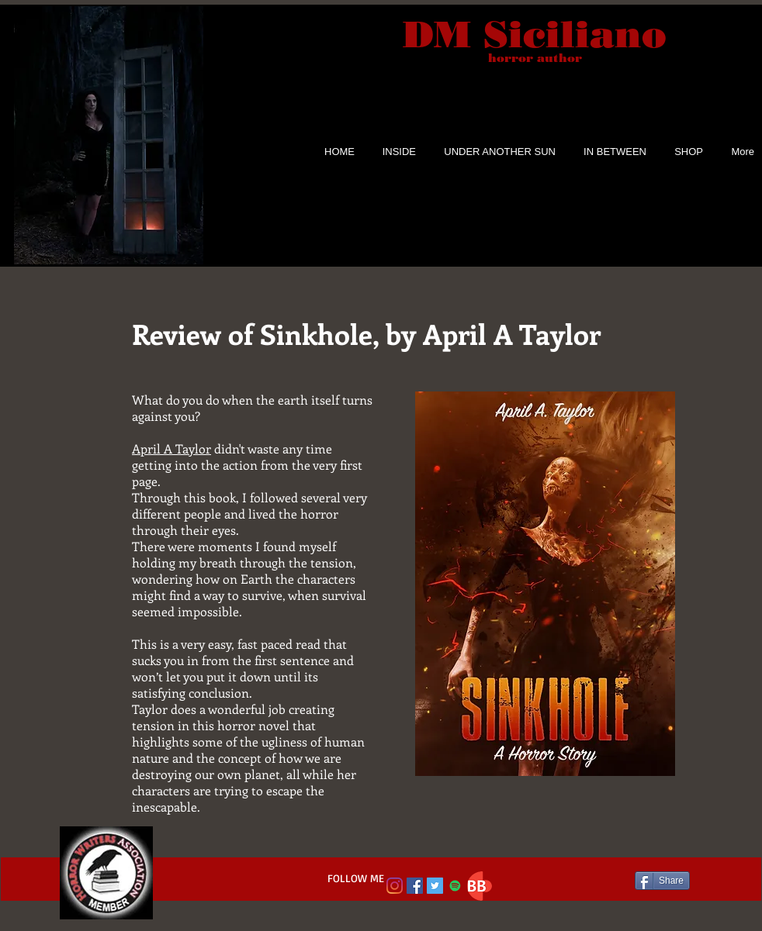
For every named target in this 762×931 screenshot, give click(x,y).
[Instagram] (394, 886)
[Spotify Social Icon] (455, 886)
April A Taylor (171, 448)
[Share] (662, 880)
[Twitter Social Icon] (435, 886)
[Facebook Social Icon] (415, 886)
